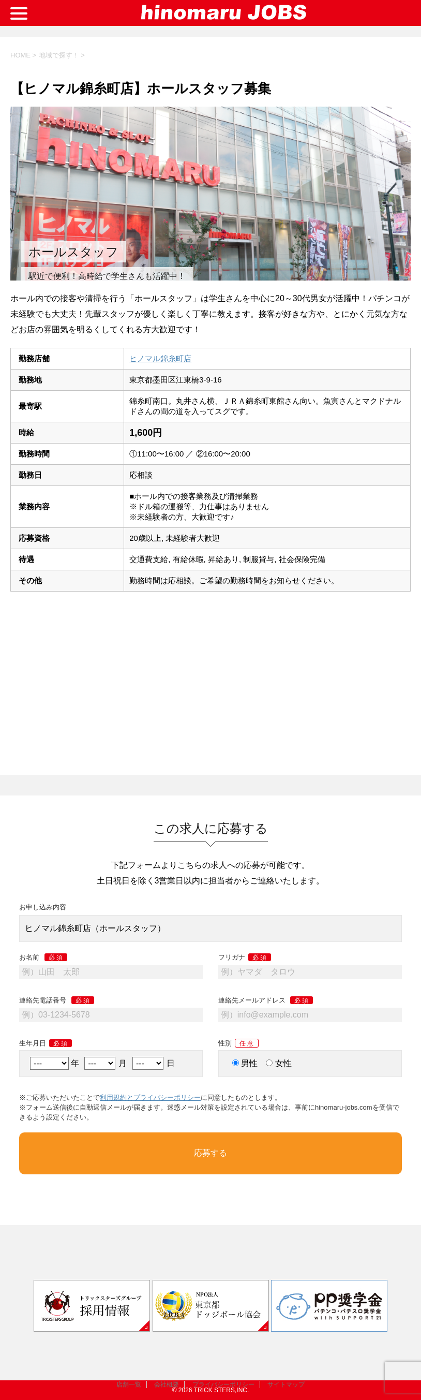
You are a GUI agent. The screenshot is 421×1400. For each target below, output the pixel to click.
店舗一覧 (128, 1384)
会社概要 (166, 1384)
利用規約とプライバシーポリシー (150, 1097)
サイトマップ (286, 1384)
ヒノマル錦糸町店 (160, 358)
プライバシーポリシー (223, 1384)
